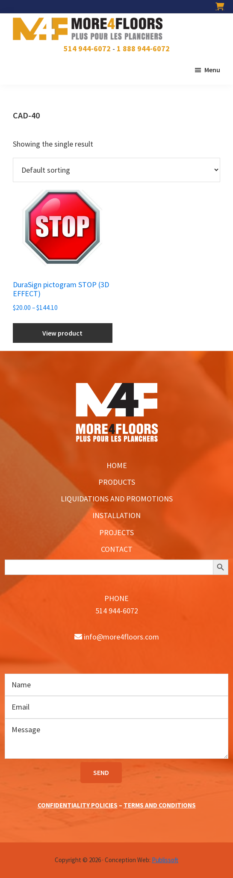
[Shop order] (116, 170)
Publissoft (165, 860)
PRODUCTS (116, 482)
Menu (212, 69)
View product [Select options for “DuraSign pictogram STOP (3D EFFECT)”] (62, 333)
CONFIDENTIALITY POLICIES (78, 805)
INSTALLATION (116, 515)
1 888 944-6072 (143, 48)
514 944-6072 (87, 48)
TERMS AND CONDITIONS (160, 805)
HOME (116, 465)
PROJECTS (116, 532)
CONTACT (117, 549)
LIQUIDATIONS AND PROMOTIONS (117, 499)
